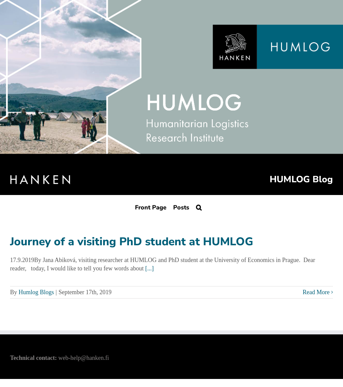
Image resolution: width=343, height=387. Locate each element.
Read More (316, 292)
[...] (149, 268)
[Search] (199, 207)
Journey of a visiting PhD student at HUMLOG (131, 241)
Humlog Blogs (36, 292)
